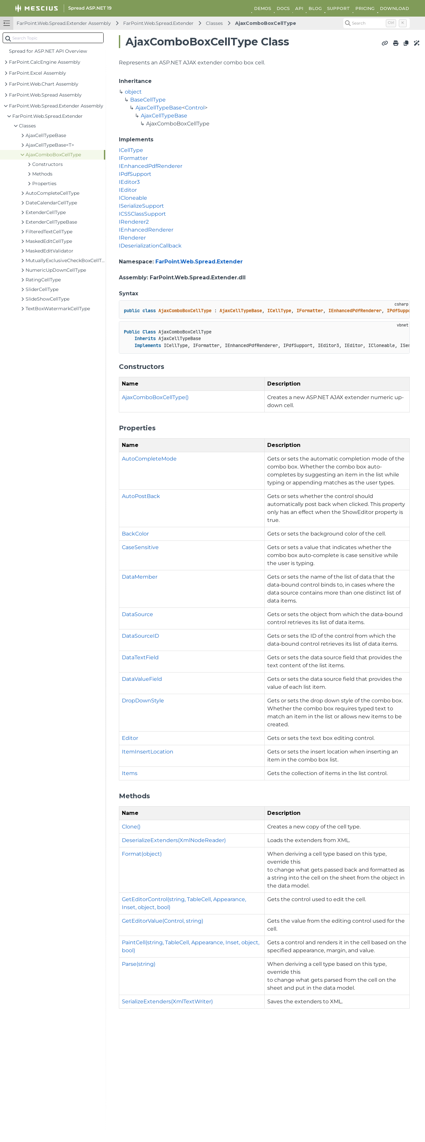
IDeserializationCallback (150, 246)
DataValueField (142, 679)
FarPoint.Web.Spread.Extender (158, 23)
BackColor (135, 534)
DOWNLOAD (394, 8)
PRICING (365, 8)
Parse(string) (138, 964)
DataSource (137, 614)
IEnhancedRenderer (146, 230)
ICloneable (133, 198)
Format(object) (142, 854)
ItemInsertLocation (147, 752)
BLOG (315, 8)
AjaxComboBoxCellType (265, 23)
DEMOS (262, 8)
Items (129, 773)
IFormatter (133, 158)
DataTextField (140, 657)
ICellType (131, 150)
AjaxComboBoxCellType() (155, 397)
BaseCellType (148, 100)
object (133, 92)
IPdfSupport (135, 174)
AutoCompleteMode (149, 459)
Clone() (131, 826)
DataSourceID (140, 636)
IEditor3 (129, 182)
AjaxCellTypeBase (158, 108)
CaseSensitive (140, 547)
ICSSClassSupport (142, 214)
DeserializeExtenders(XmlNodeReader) (174, 840)
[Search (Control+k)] (376, 23)
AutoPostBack (141, 496)
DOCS (283, 8)
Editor (130, 738)
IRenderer (132, 238)
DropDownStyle (143, 700)
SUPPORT (338, 8)
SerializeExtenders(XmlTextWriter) (167, 1001)
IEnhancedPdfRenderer (150, 166)
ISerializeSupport (141, 206)
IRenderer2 (134, 222)
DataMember (139, 577)
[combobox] (53, 38)
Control (195, 108)
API (299, 8)
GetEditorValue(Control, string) (162, 921)
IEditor (128, 190)
